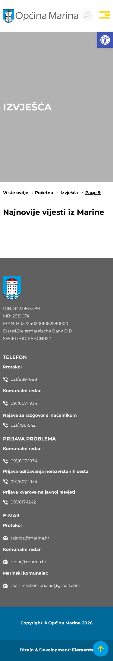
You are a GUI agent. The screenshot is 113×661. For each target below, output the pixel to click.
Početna (44, 192)
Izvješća (69, 192)
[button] (105, 40)
